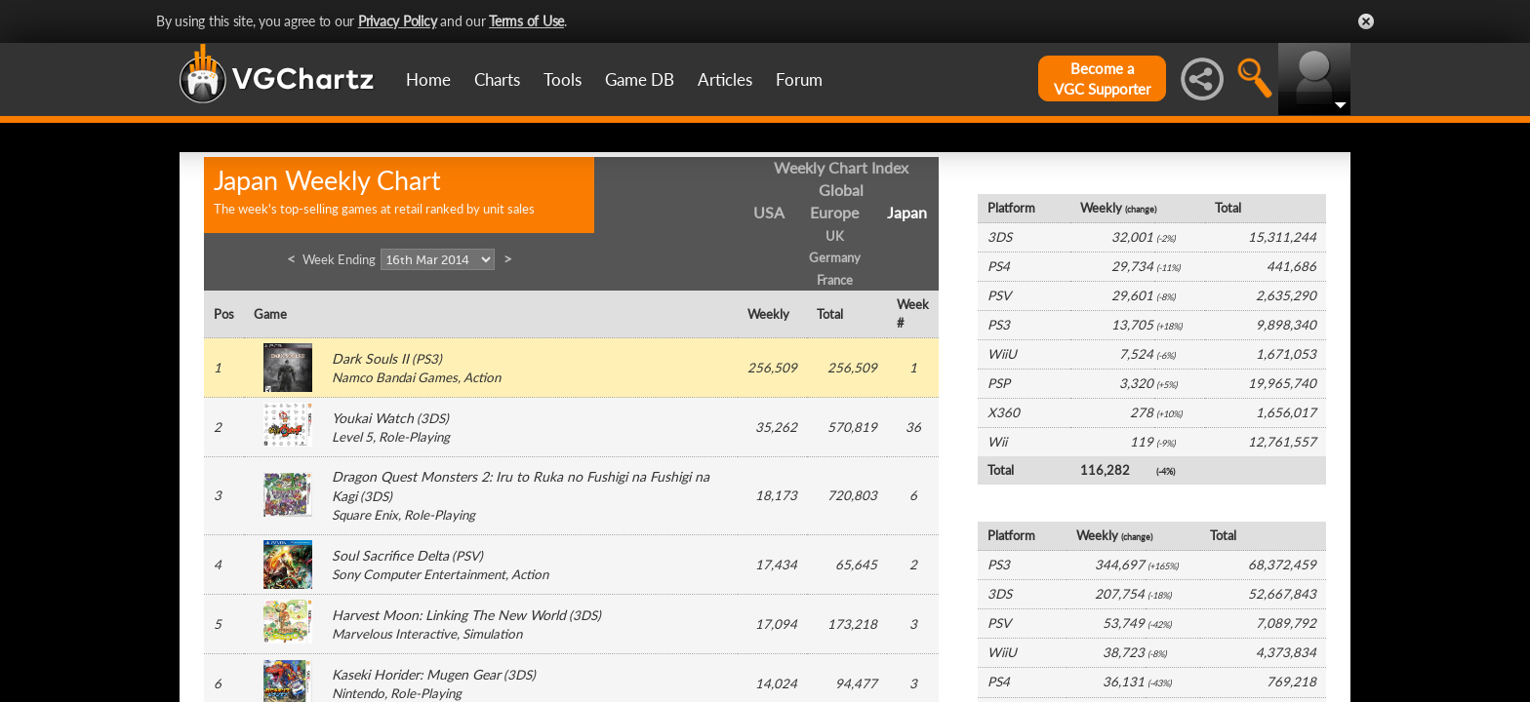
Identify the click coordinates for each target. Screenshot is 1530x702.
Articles (725, 79)
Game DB (639, 79)
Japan (907, 212)
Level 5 (352, 437)
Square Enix (365, 515)
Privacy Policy (397, 21)
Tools (563, 79)
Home (428, 79)
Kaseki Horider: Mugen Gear (416, 674)
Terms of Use (526, 21)
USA (769, 212)
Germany (835, 257)
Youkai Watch (373, 418)
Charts (497, 79)
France (835, 280)
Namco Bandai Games (395, 377)
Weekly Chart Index (841, 167)
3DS (433, 418)
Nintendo (358, 693)
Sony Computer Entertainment (418, 574)
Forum (799, 79)
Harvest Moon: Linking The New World (449, 614)
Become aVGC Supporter (1102, 78)
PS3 (427, 359)
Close (1366, 21)
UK (834, 236)
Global (841, 189)
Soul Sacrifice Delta (390, 555)
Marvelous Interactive (394, 634)
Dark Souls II (370, 358)
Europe (834, 212)
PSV (467, 556)
